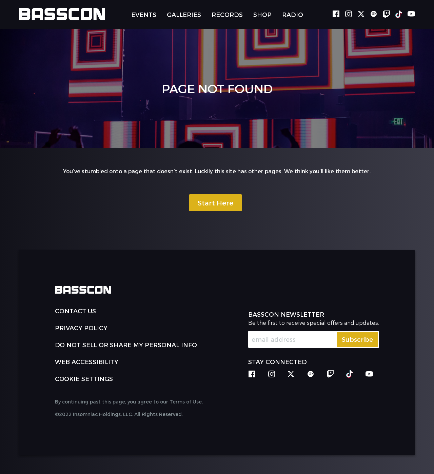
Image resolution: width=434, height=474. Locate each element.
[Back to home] (62, 14)
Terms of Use (186, 401)
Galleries (184, 14)
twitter (361, 14)
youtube (411, 14)
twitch (386, 14)
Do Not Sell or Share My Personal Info (126, 344)
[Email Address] (313, 339)
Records (227, 14)
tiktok (398, 14)
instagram (348, 14)
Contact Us (75, 310)
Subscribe (357, 339)
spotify (373, 14)
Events (143, 14)
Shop (262, 14)
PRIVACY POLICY (81, 327)
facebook (336, 14)
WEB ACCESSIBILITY (86, 361)
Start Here (215, 203)
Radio (292, 14)
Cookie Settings (84, 378)
